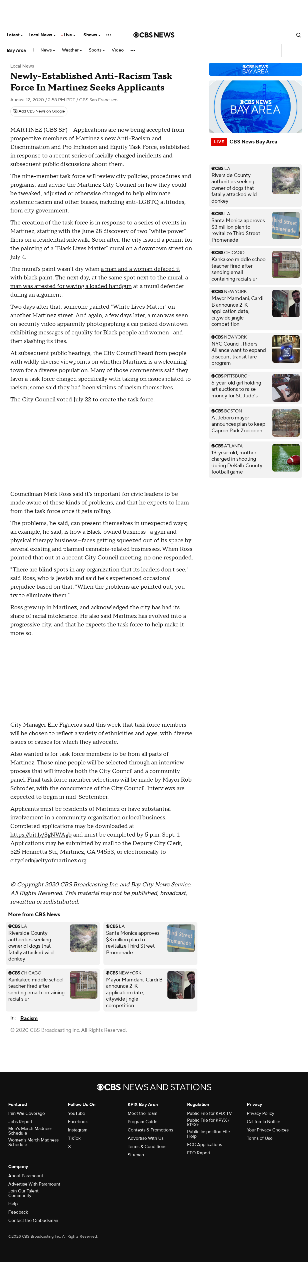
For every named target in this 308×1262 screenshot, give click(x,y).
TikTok (74, 1138)
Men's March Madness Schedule (30, 1130)
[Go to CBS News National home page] (154, 35)
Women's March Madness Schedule (33, 1142)
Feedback (18, 1212)
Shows (92, 35)
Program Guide (142, 1121)
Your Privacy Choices (268, 1130)
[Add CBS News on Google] (38, 111)
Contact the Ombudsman (33, 1220)
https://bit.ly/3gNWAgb (41, 835)
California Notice (263, 1121)
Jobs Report (20, 1121)
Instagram (77, 1130)
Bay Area (16, 50)
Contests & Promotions (150, 1130)
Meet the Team (142, 1113)
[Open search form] (298, 35)
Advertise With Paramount (34, 1184)
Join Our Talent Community (23, 1193)
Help (13, 1204)
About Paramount (25, 1176)
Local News (42, 35)
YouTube (76, 1113)
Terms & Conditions (147, 1146)
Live (69, 35)
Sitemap (136, 1155)
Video (118, 50)
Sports (97, 50)
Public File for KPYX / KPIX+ (208, 1122)
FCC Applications (204, 1144)
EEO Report (198, 1153)
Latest (15, 35)
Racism (29, 1018)
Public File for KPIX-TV (209, 1113)
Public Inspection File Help (208, 1134)
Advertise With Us (145, 1138)
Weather (72, 50)
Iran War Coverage (26, 1113)
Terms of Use (260, 1138)
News (48, 50)
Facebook (78, 1121)
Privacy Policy (260, 1113)
